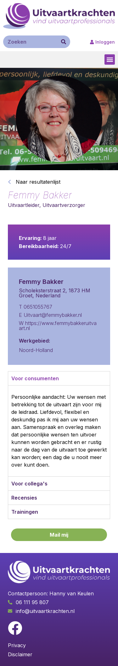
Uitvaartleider (23, 205)
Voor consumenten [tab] (35, 378)
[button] (102, 42)
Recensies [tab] (24, 498)
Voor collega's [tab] (29, 483)
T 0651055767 (35, 307)
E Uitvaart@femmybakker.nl (50, 315)
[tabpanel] (59, 430)
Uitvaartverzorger (63, 205)
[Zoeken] (63, 42)
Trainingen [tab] (24, 512)
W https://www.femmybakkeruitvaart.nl (58, 325)
